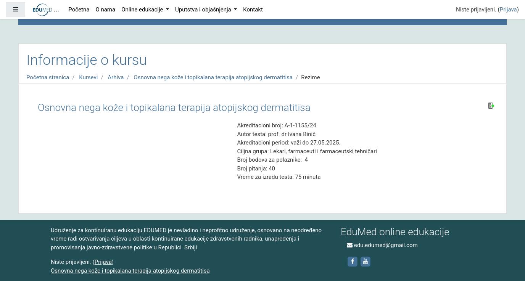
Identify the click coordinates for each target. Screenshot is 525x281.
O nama (105, 9)
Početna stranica (47, 77)
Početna (78, 9)
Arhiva (116, 77)
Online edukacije (142, 9)
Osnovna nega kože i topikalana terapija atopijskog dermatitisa (213, 77)
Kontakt (253, 9)
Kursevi (88, 77)
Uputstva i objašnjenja (203, 9)
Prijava (508, 9)
